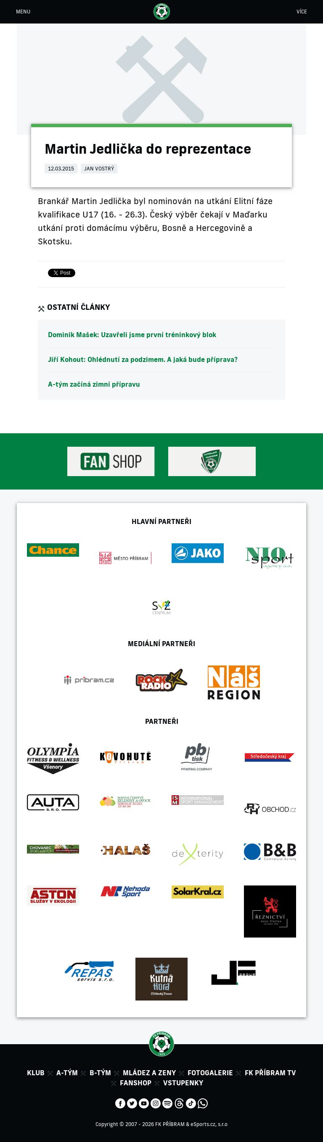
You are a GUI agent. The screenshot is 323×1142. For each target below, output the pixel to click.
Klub (36, 1073)
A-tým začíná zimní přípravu (94, 384)
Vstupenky (183, 1083)
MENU (23, 11)
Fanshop (135, 1083)
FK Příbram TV (270, 1073)
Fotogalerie (210, 1073)
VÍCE (302, 11)
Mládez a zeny (149, 1073)
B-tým (100, 1073)
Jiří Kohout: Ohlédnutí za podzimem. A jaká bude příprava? (143, 359)
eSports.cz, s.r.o (209, 1124)
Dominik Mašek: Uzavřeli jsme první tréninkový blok (132, 334)
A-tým (67, 1073)
